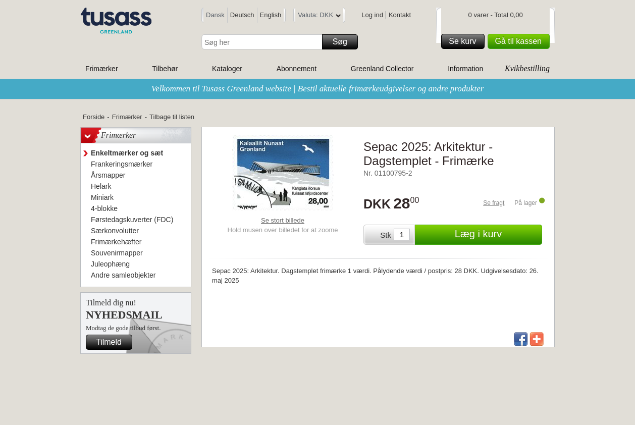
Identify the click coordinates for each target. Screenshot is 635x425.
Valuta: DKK (319, 16)
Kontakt (400, 15)
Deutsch (242, 15)
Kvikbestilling (527, 68)
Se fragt (493, 202)
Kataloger (227, 69)
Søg (344, 41)
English (271, 15)
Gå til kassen (521, 41)
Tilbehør (165, 69)
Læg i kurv (497, 235)
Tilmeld (112, 342)
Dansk (215, 15)
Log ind (372, 15)
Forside (93, 117)
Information (465, 69)
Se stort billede (282, 220)
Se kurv (465, 41)
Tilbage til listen (171, 117)
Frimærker (101, 69)
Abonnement (296, 69)
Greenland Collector (382, 69)
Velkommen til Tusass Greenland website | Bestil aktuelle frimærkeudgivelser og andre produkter (317, 88)
